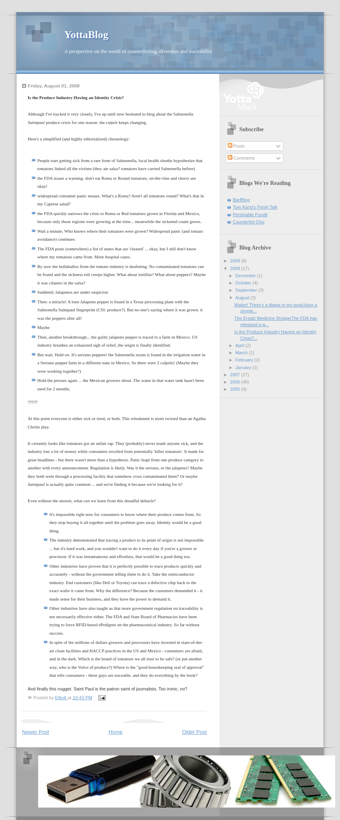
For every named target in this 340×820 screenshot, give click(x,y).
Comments (241, 158)
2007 (235, 374)
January (243, 367)
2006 (235, 382)
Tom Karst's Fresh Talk (255, 207)
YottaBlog (86, 35)
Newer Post (35, 732)
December (246, 275)
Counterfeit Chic (249, 221)
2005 (235, 389)
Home (116, 732)
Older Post (194, 732)
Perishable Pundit (250, 214)
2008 (235, 268)
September (246, 290)
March (242, 352)
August (242, 297)
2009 (235, 260)
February (244, 359)
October (243, 282)
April (240, 345)
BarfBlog (241, 199)
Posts (236, 146)
